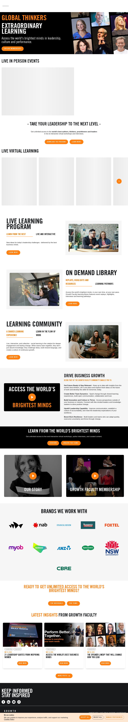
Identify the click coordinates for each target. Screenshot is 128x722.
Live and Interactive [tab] (45, 234)
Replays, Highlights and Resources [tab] (77, 282)
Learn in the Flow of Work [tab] (46, 334)
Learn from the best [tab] (16, 234)
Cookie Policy (9, 719)
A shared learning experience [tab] (15, 334)
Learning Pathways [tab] (104, 284)
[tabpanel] (34, 243)
